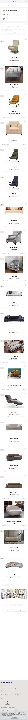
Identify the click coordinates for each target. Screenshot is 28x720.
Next (20, 610)
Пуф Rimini (14, 86)
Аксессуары (17, 695)
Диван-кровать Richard (14, 439)
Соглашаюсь (14, 717)
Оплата (2, 693)
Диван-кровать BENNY (14, 548)
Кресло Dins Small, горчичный (14, 113)
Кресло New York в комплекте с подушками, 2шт (14, 385)
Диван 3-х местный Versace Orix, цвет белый (14, 303)
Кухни (16, 691)
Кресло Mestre (14, 140)
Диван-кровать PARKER (14, 494)
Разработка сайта (4, 685)
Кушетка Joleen (14, 412)
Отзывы (2, 695)
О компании (3, 690)
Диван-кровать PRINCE (14, 467)
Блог (2, 698)
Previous (7, 610)
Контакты (3, 697)
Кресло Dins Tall (14, 167)
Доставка (3, 691)
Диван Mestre (14, 358)
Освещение (17, 694)
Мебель (16, 690)
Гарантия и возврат (5, 694)
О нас (2, 688)
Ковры (16, 698)
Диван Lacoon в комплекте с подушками (14, 521)
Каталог (17, 688)
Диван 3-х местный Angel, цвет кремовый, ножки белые (14, 222)
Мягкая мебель (18, 693)
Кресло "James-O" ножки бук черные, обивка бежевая (14, 58)
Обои (16, 697)
